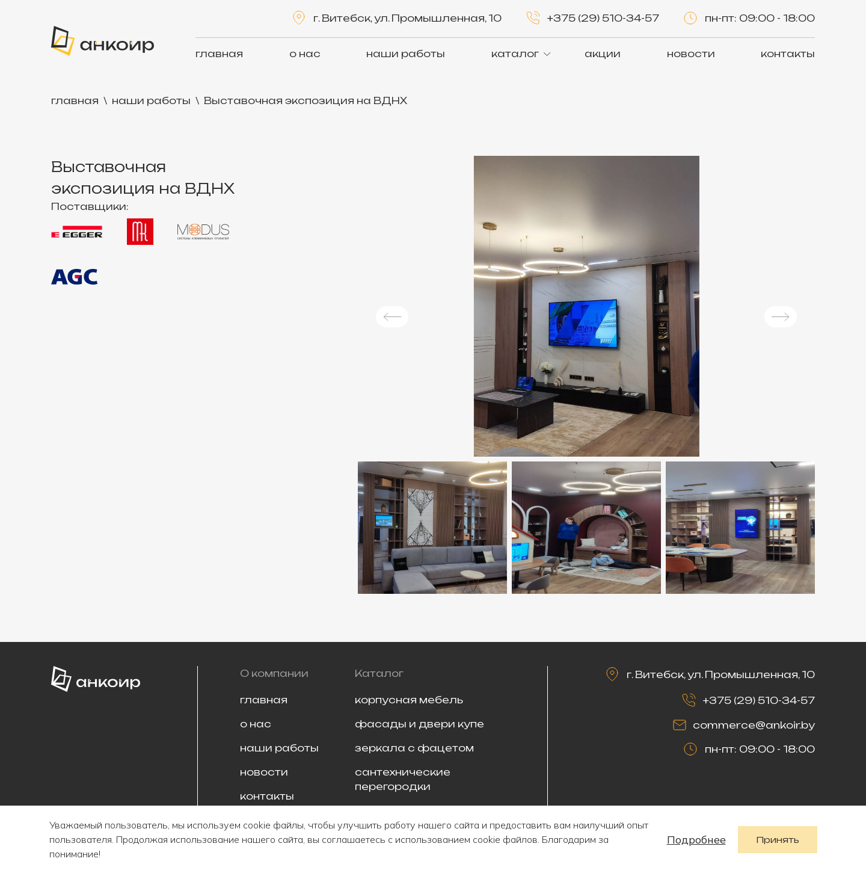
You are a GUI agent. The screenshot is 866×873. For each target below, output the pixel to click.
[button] (392, 316)
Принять (777, 839)
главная (219, 54)
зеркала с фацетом (414, 748)
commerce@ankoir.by (754, 725)
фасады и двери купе (419, 724)
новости (691, 54)
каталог (515, 54)
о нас (305, 54)
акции (603, 54)
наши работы (405, 54)
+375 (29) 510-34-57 (603, 18)
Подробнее (696, 840)
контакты (788, 54)
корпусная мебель (409, 700)
